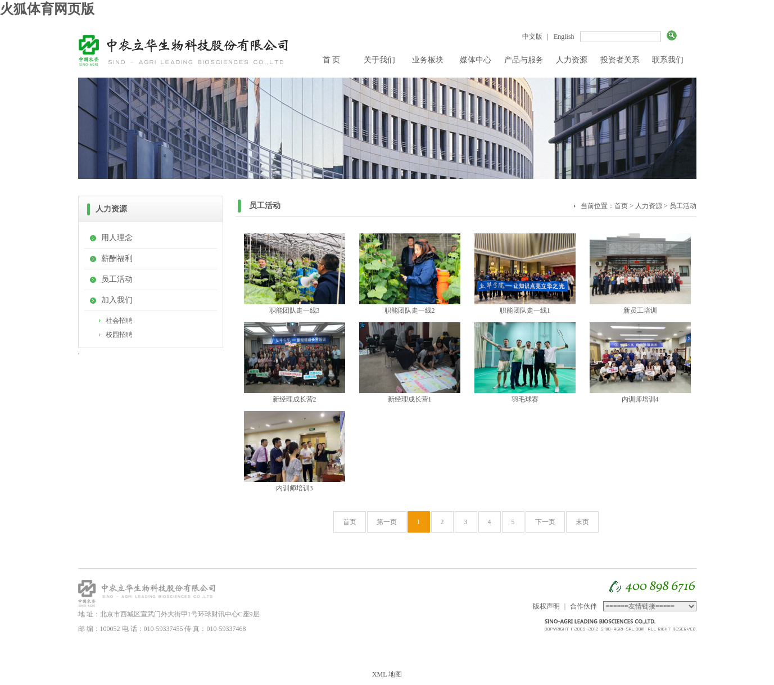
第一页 (387, 522)
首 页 (332, 60)
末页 (582, 522)
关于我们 (379, 60)
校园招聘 (119, 335)
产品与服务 (524, 60)
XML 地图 (387, 674)
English (564, 36)
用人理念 (117, 237)
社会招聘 (119, 321)
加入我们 (117, 300)
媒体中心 (475, 60)
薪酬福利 (117, 258)
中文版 (532, 36)
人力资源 (571, 60)
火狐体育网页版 (47, 9)
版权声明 (546, 606)
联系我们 (668, 60)
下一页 (545, 522)
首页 (621, 206)
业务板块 (427, 60)
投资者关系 (620, 60)
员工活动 (117, 279)
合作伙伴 (583, 606)
